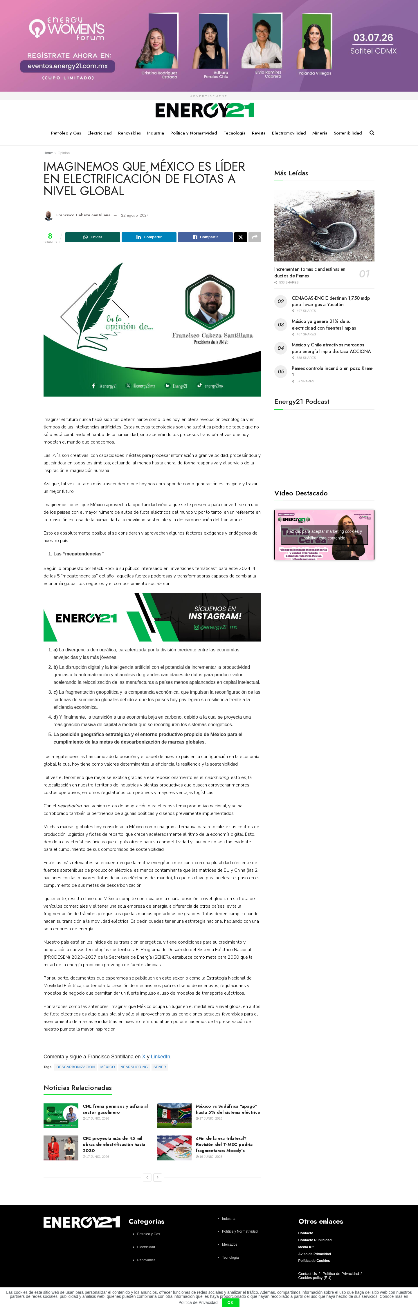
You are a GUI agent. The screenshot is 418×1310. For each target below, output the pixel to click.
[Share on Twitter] (240, 237)
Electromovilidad (289, 133)
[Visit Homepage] (205, 110)
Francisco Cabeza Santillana (83, 215)
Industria (155, 133)
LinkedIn (160, 1057)
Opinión (64, 153)
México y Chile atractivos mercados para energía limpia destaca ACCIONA (331, 348)
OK (231, 1302)
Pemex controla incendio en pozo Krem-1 (333, 371)
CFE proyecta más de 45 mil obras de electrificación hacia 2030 (114, 1145)
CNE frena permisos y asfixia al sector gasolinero (115, 1110)
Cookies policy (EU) (314, 1278)
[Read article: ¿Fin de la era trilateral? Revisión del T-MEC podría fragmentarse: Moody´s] (174, 1148)
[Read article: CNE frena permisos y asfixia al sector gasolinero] (61, 1116)
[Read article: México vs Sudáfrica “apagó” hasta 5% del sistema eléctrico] (174, 1116)
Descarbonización (75, 1068)
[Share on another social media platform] (254, 237)
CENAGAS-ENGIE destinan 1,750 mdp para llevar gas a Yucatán (331, 301)
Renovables (129, 133)
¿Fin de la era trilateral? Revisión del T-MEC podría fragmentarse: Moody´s (224, 1145)
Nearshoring (134, 1068)
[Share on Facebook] (205, 237)
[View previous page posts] (147, 1178)
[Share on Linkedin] (149, 237)
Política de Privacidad (341, 1274)
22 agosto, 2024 (135, 215)
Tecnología (235, 133)
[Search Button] (372, 133)
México (107, 1068)
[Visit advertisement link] (209, 46)
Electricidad (99, 133)
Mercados (229, 1245)
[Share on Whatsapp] (92, 237)
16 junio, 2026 (209, 1157)
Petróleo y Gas (66, 133)
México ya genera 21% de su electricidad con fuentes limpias (324, 324)
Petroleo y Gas (148, 1235)
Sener (160, 1068)
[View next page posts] (157, 1178)
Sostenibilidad (348, 133)
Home (48, 153)
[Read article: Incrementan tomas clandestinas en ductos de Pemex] (324, 225)
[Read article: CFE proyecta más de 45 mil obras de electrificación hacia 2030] (61, 1148)
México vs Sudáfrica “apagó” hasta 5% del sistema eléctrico (228, 1110)
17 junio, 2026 (96, 1119)
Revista (259, 133)
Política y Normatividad (193, 133)
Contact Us (307, 1274)
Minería (319, 133)
